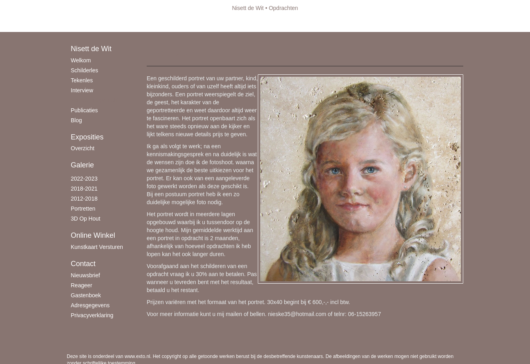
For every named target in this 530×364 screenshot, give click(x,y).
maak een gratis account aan (145, 24)
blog (76, 120)
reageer (81, 285)
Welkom (81, 60)
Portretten (83, 208)
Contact (83, 264)
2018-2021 (84, 188)
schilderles (84, 70)
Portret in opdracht (94, 100)
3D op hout (85, 218)
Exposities (87, 137)
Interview (82, 90)
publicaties (84, 110)
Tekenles (82, 80)
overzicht (82, 148)
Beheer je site (84, 24)
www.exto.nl (137, 356)
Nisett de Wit (247, 8)
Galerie (82, 165)
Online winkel (93, 235)
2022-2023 (84, 178)
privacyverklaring (92, 315)
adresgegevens (90, 305)
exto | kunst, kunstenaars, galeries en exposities (89, 8)
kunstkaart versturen (97, 247)
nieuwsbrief (85, 275)
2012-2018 (84, 198)
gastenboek (86, 295)
